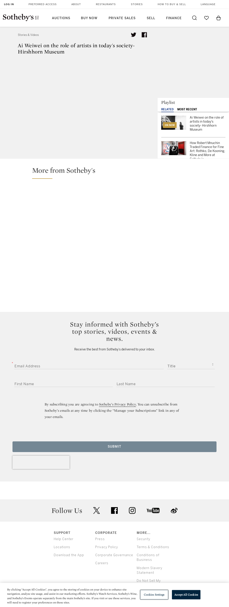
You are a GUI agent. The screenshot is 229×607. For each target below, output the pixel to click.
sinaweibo (174, 510)
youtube (153, 510)
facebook (114, 510)
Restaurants (106, 4)
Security (143, 539)
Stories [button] (137, 4)
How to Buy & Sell (172, 4)
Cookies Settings (154, 595)
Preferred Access (43, 4)
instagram (132, 510)
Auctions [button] (61, 18)
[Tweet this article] (133, 34)
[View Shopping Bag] (218, 17)
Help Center (63, 539)
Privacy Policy (106, 547)
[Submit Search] (194, 18)
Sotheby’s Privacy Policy (117, 404)
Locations (62, 547)
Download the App (69, 555)
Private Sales (122, 18)
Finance (174, 18)
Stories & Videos (28, 35)
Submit (114, 447)
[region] (114, 595)
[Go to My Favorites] (206, 17)
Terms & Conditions (153, 547)
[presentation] (41, 462)
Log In (9, 4)
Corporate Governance (114, 555)
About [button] (76, 4)
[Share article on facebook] (144, 34)
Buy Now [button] (89, 18)
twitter (96, 510)
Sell (151, 18)
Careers (101, 563)
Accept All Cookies (186, 595)
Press (100, 539)
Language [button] (208, 4)
